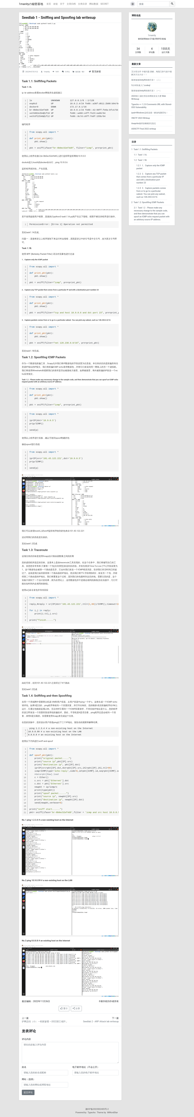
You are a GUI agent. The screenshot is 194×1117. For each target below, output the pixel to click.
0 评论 (67, 72)
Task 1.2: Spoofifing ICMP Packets (147, 202)
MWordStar (112, 1112)
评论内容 (26, 1039)
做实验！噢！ (80, 72)
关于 (62, 4)
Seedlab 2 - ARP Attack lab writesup (101, 1021)
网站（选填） (28, 1079)
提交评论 (28, 1092)
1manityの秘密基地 (31, 4)
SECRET (105, 4)
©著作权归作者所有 (109, 1001)
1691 (57, 72)
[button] (132, 4)
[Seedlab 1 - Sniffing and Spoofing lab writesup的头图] (70, 45)
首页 (48, 4)
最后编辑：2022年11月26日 (36, 1001)
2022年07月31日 (31, 72)
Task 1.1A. (140, 155)
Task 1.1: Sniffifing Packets (144, 149)
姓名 (24, 1067)
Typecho (92, 1112)
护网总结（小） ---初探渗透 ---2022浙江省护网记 (46, 1021)
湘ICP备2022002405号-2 (97, 1109)
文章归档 (71, 4)
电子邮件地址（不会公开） (85, 1067)
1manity (47, 72)
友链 (55, 4)
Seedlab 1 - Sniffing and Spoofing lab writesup (63, 17)
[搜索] (153, 4)
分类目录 (82, 4)
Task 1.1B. (140, 160)
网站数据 (93, 4)
